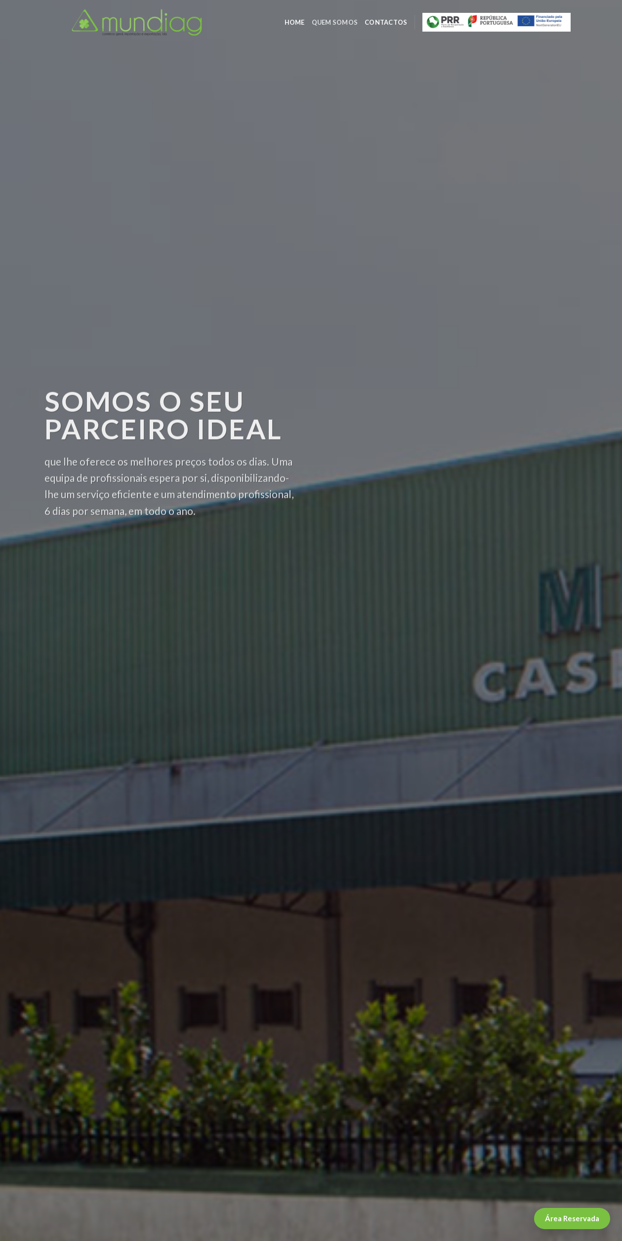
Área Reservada (572, 1218)
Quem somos (335, 22)
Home (295, 22)
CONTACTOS (386, 22)
